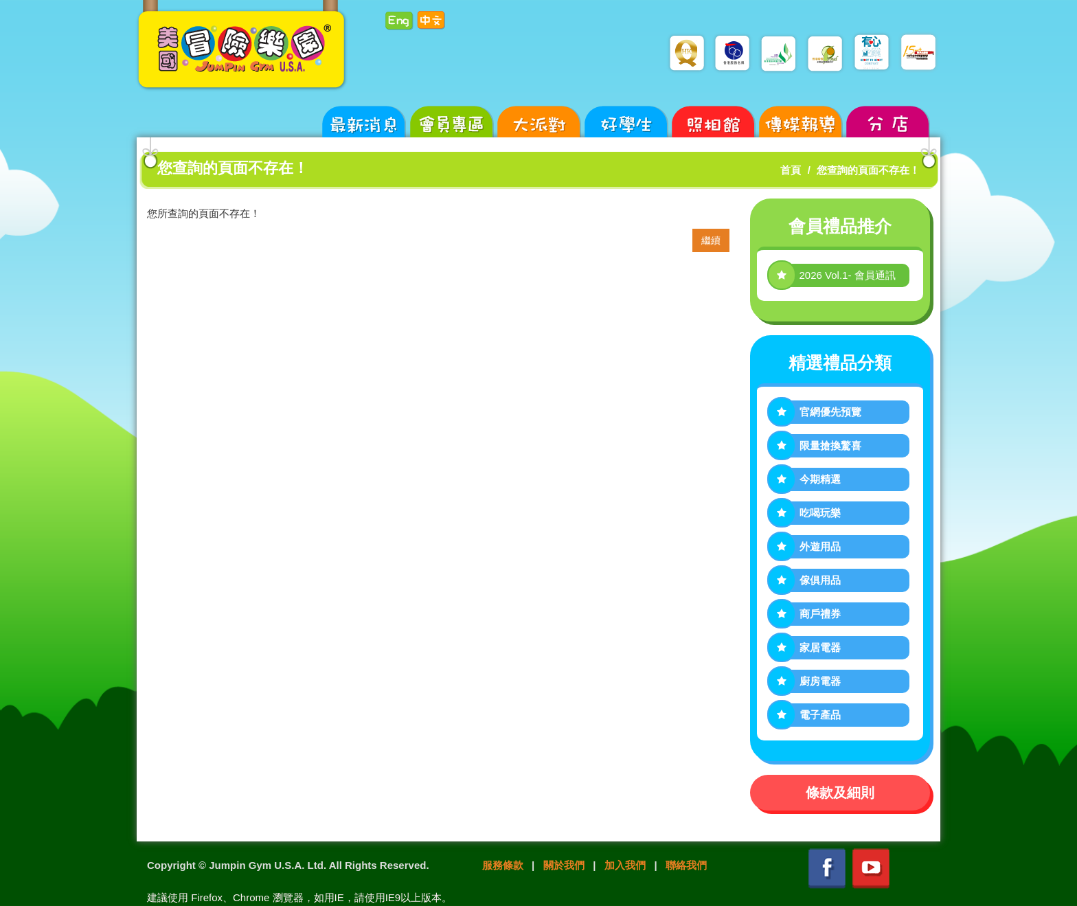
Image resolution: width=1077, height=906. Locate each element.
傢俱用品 (820, 580)
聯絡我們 (686, 865)
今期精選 (820, 479)
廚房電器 (820, 681)
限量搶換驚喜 (830, 445)
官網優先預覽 (830, 412)
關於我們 (564, 865)
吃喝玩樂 (820, 513)
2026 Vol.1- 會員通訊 (848, 275)
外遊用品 (820, 546)
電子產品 (820, 715)
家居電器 (820, 647)
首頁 (790, 170)
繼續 (711, 240)
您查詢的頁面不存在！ (868, 170)
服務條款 (502, 865)
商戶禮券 (820, 614)
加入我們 (625, 865)
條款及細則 (840, 792)
